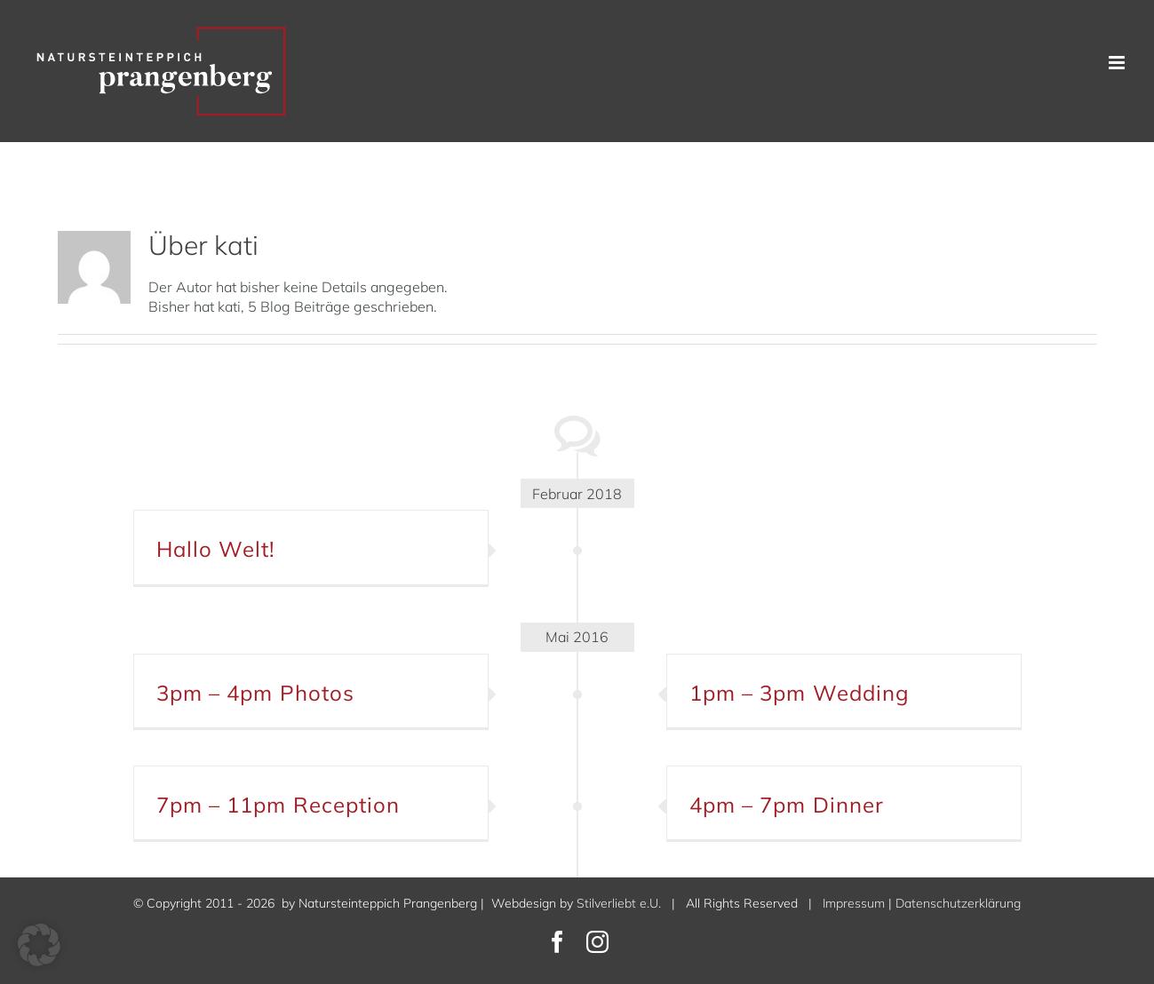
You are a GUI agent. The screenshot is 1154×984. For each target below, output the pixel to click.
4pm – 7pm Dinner (787, 804)
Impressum (854, 903)
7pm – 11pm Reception (278, 804)
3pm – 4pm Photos (255, 692)
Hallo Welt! (215, 549)
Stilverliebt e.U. (619, 903)
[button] (39, 945)
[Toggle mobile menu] (1118, 62)
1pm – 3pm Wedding (799, 692)
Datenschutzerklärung (958, 903)
